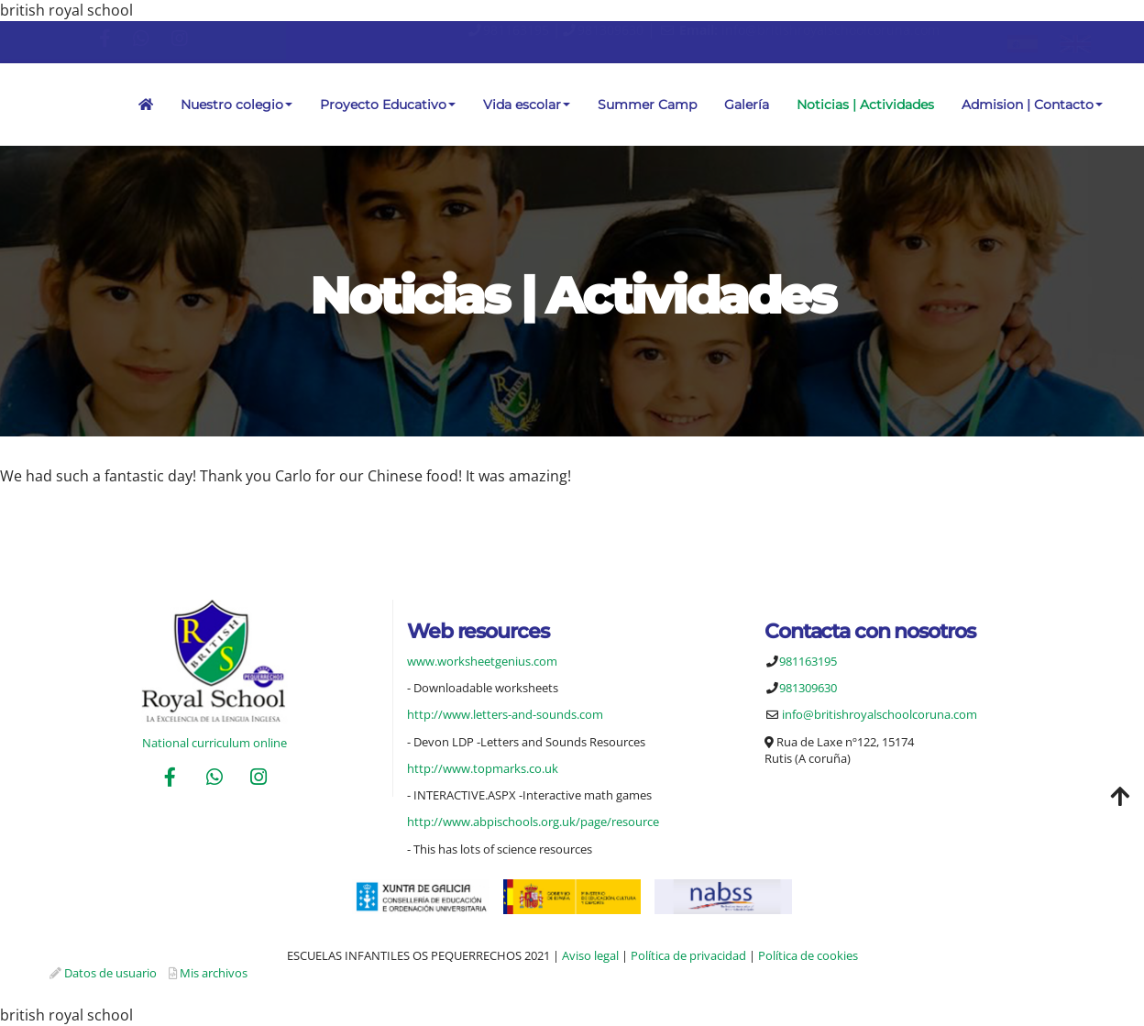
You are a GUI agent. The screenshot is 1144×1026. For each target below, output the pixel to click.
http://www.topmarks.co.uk (482, 768)
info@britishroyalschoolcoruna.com (830, 30)
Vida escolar (526, 104)
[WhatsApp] (214, 779)
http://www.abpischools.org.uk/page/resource (533, 821)
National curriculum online (214, 742)
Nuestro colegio (236, 104)
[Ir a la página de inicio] (9, 104)
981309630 (611, 30)
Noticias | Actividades (865, 104)
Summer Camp (647, 104)
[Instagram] (258, 779)
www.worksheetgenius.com (482, 661)
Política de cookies (808, 955)
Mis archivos (214, 973)
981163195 (516, 30)
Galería (746, 104)
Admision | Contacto (1032, 104)
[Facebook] (169, 779)
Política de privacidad (688, 955)
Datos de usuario (110, 973)
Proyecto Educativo (388, 104)
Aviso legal (590, 955)
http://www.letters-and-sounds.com (505, 714)
